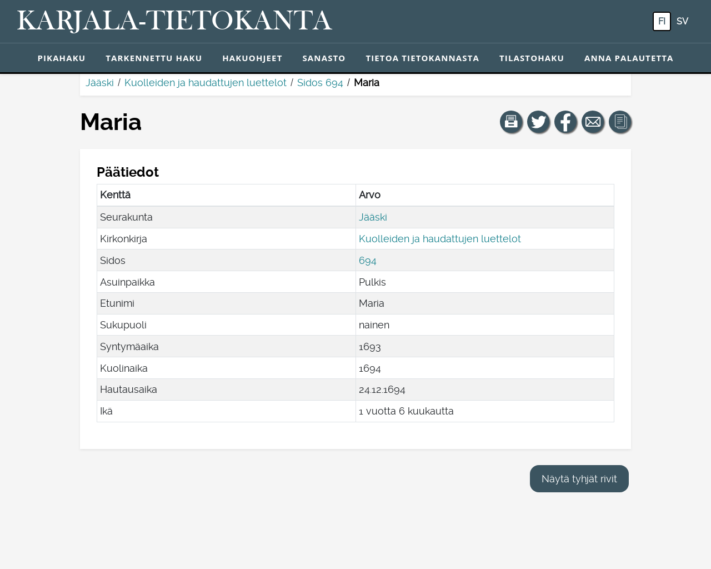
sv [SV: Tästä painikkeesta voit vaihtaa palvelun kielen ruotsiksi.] (682, 21)
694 (368, 260)
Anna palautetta (629, 57)
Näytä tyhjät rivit (579, 479)
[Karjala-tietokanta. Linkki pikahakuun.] (174, 22)
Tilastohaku (531, 57)
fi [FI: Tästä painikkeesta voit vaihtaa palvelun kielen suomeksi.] (661, 21)
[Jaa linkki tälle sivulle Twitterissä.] (538, 122)
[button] (511, 122)
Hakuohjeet (252, 57)
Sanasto (324, 57)
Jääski (100, 82)
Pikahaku (61, 57)
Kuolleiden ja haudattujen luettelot (205, 82)
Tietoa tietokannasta (422, 57)
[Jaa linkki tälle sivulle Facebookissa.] (565, 122)
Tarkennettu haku (154, 57)
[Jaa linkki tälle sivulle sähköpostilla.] (593, 122)
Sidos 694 (320, 82)
